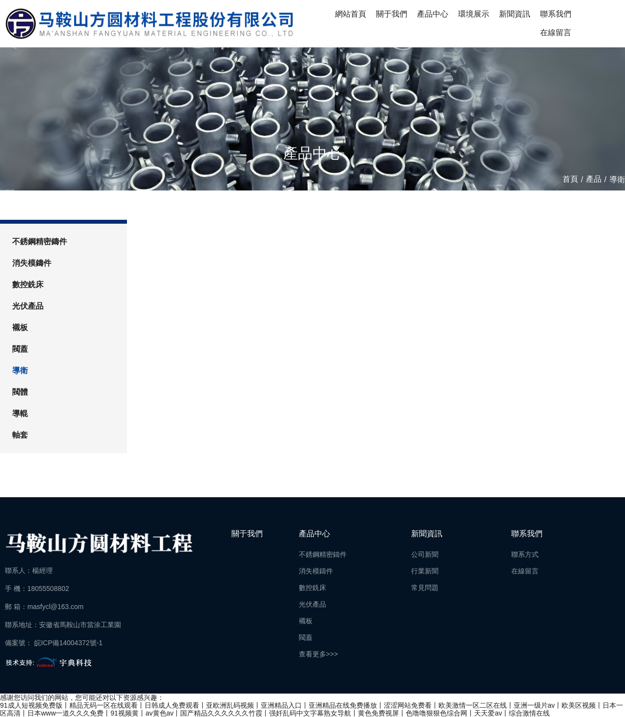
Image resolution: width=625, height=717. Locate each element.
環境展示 (473, 14)
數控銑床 (27, 284)
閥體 (20, 392)
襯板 (20, 327)
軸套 (20, 435)
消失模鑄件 (31, 263)
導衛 (20, 370)
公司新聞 (424, 554)
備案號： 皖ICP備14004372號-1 (54, 643)
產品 (594, 179)
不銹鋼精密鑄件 (39, 241)
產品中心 (432, 14)
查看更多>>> (318, 654)
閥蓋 (20, 349)
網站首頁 (350, 14)
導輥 (20, 413)
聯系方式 (525, 554)
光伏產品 (27, 306)
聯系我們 (555, 14)
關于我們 (391, 14)
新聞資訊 (514, 14)
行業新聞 (424, 571)
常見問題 (424, 587)
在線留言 (555, 32)
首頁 (571, 179)
